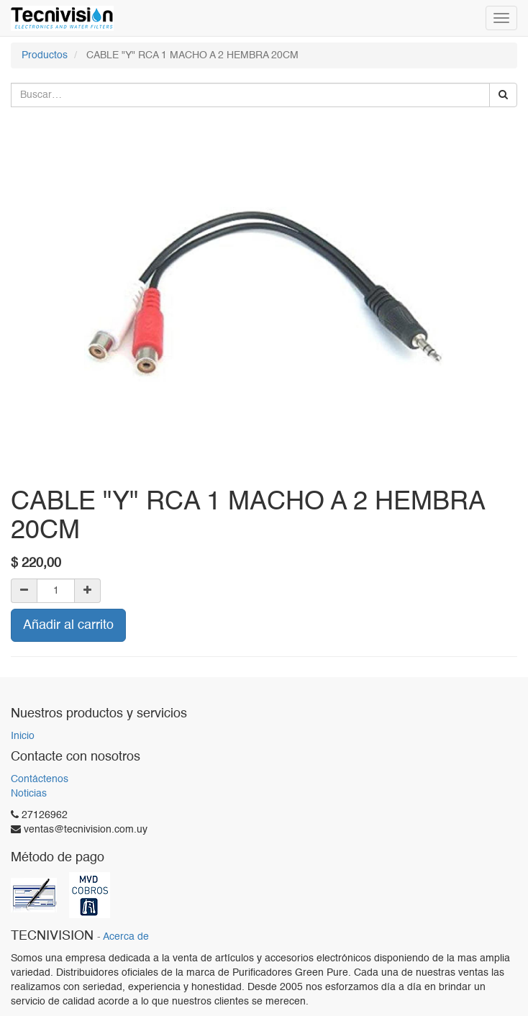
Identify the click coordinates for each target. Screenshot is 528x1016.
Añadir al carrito (68, 625)
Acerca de (126, 937)
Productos (45, 55)
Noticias (29, 794)
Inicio (23, 736)
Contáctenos (39, 779)
